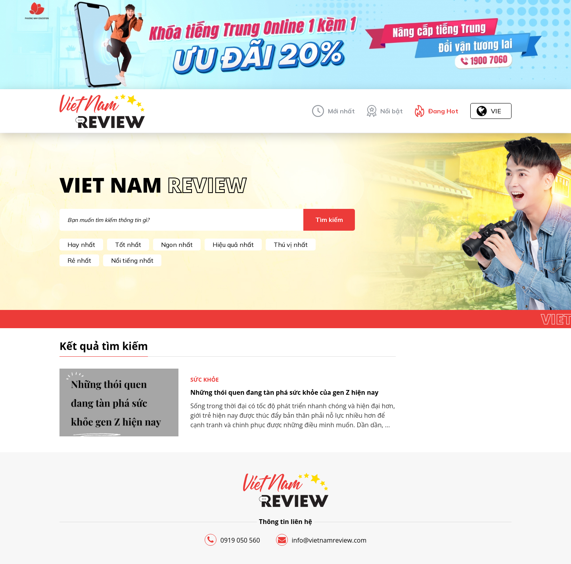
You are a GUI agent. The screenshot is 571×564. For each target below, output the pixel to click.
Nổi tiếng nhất (132, 260)
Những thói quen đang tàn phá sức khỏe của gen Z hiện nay (284, 392)
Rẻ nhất (79, 260)
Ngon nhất (177, 245)
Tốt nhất (128, 245)
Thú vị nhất (291, 245)
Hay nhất (81, 245)
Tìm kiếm (329, 220)
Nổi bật (391, 111)
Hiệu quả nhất (233, 245)
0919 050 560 (232, 540)
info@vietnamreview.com (321, 540)
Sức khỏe (204, 379)
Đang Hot (443, 111)
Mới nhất (341, 111)
